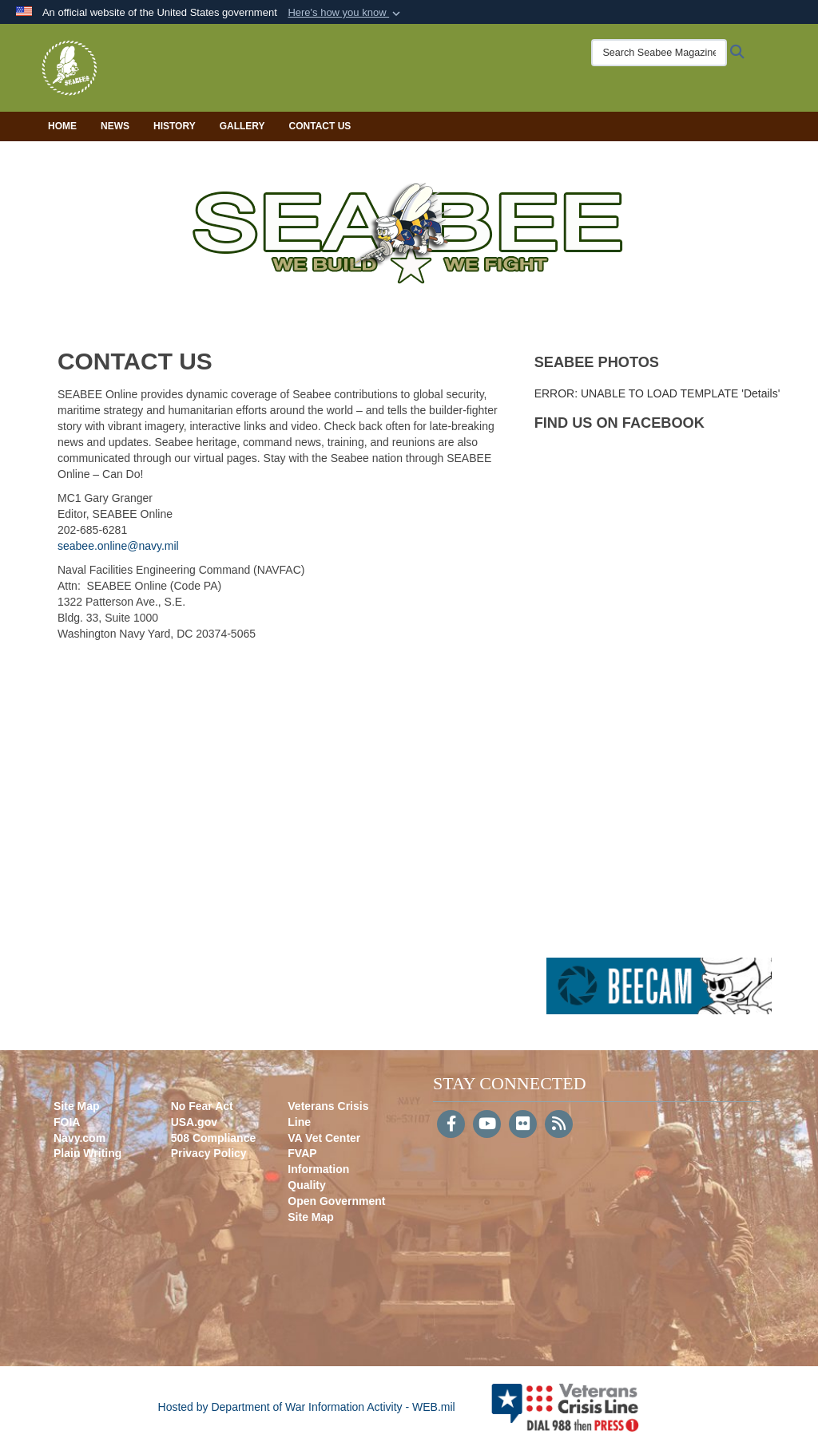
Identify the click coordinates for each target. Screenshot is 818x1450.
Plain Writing (87, 1153)
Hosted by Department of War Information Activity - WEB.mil (306, 1407)
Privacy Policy (209, 1153)
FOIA (67, 1122)
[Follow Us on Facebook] (451, 1125)
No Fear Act (202, 1106)
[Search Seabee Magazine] (659, 52)
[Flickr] (523, 1125)
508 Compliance (213, 1138)
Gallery (242, 126)
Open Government (336, 1201)
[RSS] (559, 1125)
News (115, 126)
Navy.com (79, 1138)
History (174, 126)
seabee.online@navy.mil (118, 545)
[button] (345, 13)
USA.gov (194, 1122)
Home (62, 126)
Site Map (77, 1106)
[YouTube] (487, 1125)
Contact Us (320, 126)
